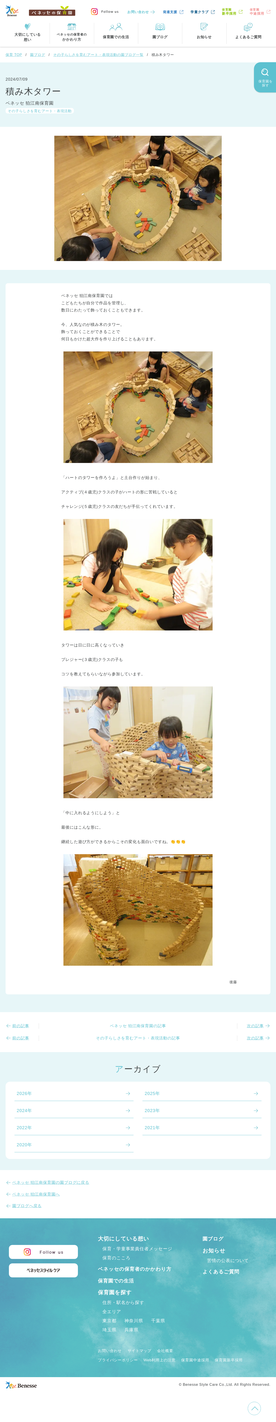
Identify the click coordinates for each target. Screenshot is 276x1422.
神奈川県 (133, 1330)
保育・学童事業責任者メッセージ (137, 1248)
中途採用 (257, 11)
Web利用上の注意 (163, 1369)
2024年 (24, 1110)
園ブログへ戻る (27, 1206)
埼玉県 (109, 1339)
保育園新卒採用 (235, 1369)
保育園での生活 (117, 1290)
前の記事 (20, 1026)
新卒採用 (229, 11)
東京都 (109, 1330)
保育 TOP (14, 55)
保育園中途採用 (200, 1369)
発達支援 (170, 12)
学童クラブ (200, 12)
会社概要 (168, 1360)
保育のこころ (116, 1257)
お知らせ (214, 1251)
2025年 (152, 1093)
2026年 (24, 1093)
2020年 (24, 1144)
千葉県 (158, 1330)
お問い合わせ (138, 12)
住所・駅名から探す (123, 1311)
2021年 (152, 1127)
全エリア (111, 1320)
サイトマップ (141, 1360)
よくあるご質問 (222, 1271)
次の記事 (255, 1026)
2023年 (152, 1110)
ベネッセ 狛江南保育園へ (36, 1194)
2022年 (24, 1127)
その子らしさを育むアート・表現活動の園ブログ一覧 (98, 55)
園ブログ (37, 55)
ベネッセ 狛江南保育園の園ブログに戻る (50, 1182)
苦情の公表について (228, 1260)
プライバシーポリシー (119, 1369)
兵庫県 (131, 1339)
